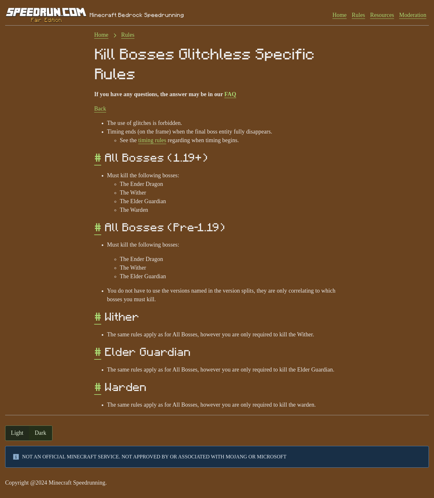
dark (40, 433)
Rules (358, 15)
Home (340, 15)
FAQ (230, 94)
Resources (382, 15)
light (17, 433)
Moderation (412, 15)
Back (100, 108)
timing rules (152, 140)
